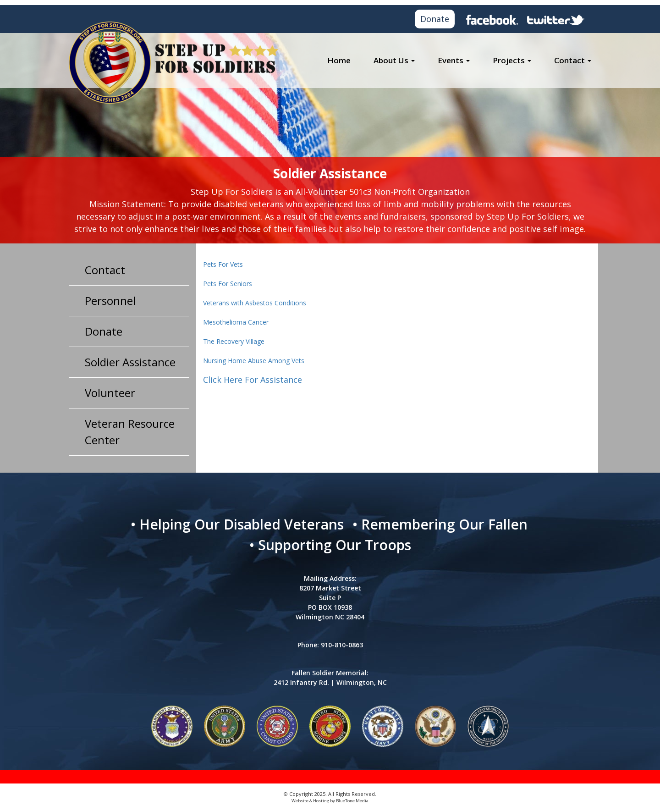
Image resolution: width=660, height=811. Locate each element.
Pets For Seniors (227, 283)
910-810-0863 (342, 644)
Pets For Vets (223, 264)
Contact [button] (572, 60)
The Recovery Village (233, 341)
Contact (105, 269)
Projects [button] (512, 60)
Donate (434, 18)
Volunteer (110, 392)
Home (339, 60)
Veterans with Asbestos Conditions (254, 302)
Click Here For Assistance (252, 379)
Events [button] (454, 60)
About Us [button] (394, 60)
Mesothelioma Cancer (236, 322)
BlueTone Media (352, 801)
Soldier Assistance (130, 362)
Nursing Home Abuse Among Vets (253, 360)
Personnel (110, 300)
